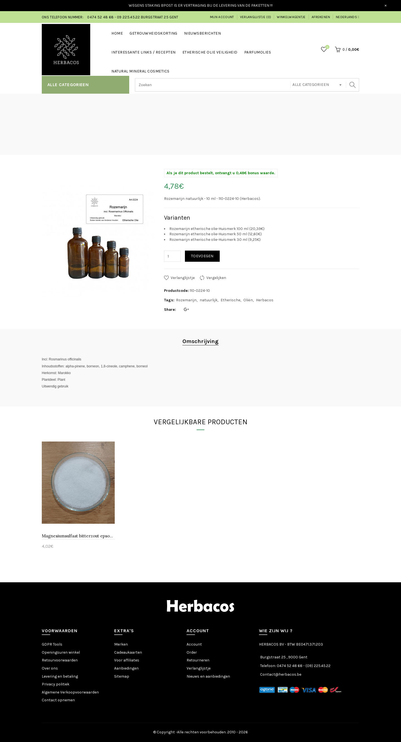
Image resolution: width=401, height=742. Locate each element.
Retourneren (198, 660)
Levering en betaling (60, 676)
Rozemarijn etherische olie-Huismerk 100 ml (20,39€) (217, 228)
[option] (78, 496)
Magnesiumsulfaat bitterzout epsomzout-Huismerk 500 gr (78, 536)
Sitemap (121, 676)
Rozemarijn (186, 300)
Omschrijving (200, 341)
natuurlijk (208, 300)
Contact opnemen (58, 700)
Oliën (248, 300)
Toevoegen (202, 256)
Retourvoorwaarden (60, 660)
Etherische (230, 300)
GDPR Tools (52, 644)
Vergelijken (216, 277)
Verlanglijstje (183, 277)
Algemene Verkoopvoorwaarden (70, 692)
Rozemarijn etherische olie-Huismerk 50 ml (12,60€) (215, 234)
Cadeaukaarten (128, 652)
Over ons (50, 668)
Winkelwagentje (291, 17)
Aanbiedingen (126, 668)
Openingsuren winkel (61, 652)
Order (192, 652)
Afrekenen (321, 17)
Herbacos (264, 300)
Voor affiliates (126, 660)
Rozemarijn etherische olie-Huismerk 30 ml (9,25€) (215, 239)
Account (194, 644)
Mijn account (222, 17)
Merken (121, 644)
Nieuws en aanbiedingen (208, 676)
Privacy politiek (55, 684)
